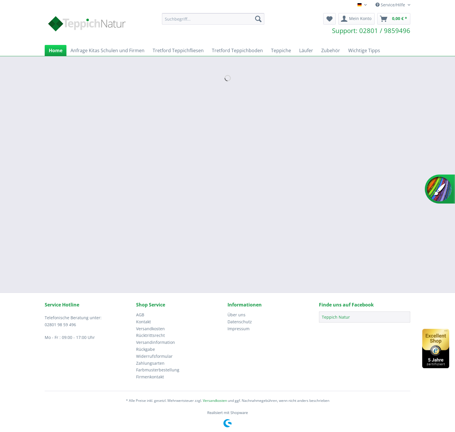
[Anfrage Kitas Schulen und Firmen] (107, 50)
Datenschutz (240, 321)
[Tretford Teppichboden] (237, 50)
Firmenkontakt (150, 377)
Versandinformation (155, 342)
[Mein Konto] (356, 19)
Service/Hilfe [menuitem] (390, 5)
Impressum (239, 328)
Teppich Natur (336, 317)
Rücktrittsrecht (150, 335)
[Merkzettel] (329, 19)
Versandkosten (150, 328)
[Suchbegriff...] (213, 19)
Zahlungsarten (150, 363)
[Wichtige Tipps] (364, 50)
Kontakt (143, 321)
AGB (140, 314)
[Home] (55, 50)
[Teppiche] (281, 50)
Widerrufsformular (154, 356)
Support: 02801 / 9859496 (371, 30)
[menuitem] (213, 21)
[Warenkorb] (393, 19)
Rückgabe (145, 349)
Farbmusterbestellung (157, 370)
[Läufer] (306, 50)
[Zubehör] (330, 50)
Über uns (236, 314)
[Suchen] (258, 19)
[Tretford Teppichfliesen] (178, 50)
